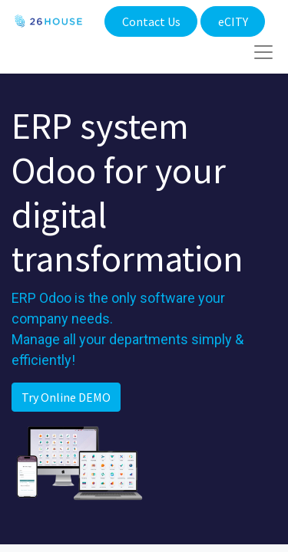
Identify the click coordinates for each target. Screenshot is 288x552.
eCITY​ (233, 21)
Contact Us (151, 21)
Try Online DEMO (66, 397)
